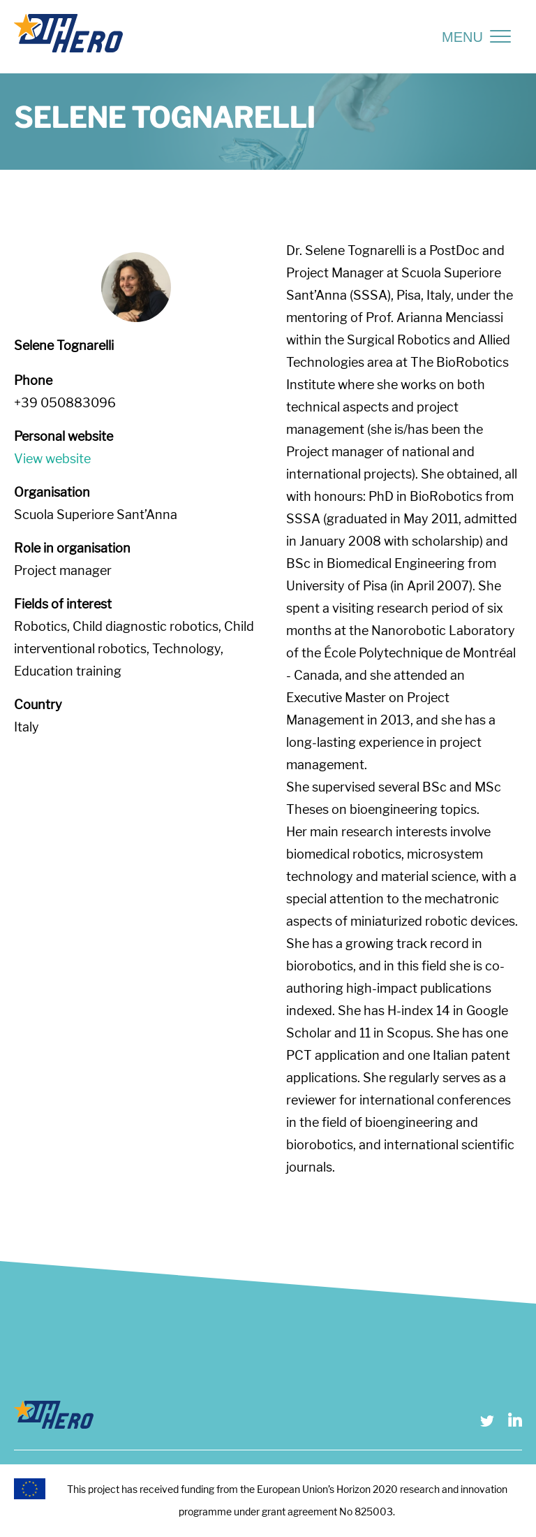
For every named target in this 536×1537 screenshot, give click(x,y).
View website (52, 458)
